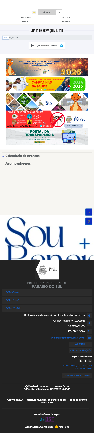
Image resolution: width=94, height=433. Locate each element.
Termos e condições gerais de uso (77, 365)
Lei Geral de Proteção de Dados (76, 375)
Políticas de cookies (83, 368)
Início (5, 37)
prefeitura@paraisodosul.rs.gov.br (68, 338)
